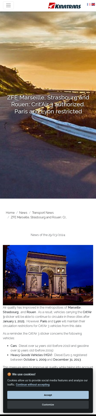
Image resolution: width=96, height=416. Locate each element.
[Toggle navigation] (8, 5)
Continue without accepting (33, 384)
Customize (48, 404)
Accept (48, 395)
